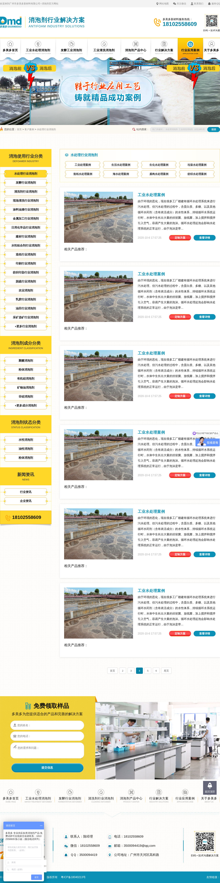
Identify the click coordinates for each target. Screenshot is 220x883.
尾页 (166, 670)
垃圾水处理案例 (197, 164)
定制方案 (180, 237)
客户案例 (29, 129)
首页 (19, 129)
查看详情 (204, 237)
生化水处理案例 (158, 164)
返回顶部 (210, 791)
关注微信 (181, 3)
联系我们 (198, 3)
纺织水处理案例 (197, 174)
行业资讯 (25, 492)
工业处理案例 (83, 164)
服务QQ (216, 3)
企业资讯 (25, 501)
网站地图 (164, 3)
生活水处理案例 (120, 164)
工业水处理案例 (151, 195)
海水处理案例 (121, 174)
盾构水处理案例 (158, 174)
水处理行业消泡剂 (46, 129)
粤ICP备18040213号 (73, 877)
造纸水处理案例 (82, 174)
